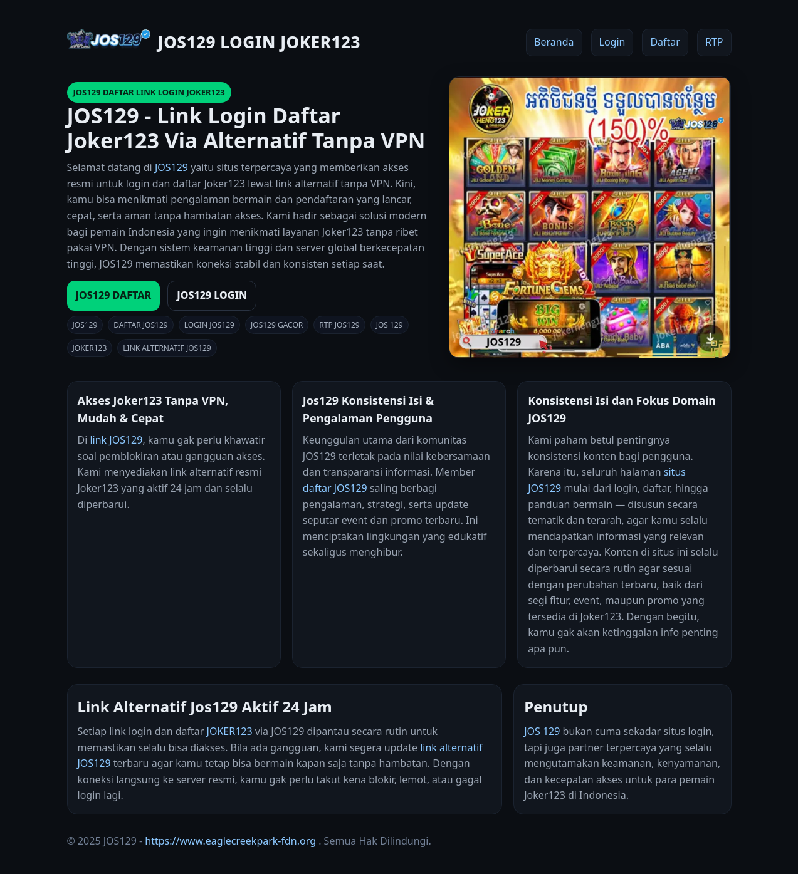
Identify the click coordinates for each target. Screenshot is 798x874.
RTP (714, 42)
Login (612, 42)
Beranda (554, 42)
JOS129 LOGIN (212, 295)
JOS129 (171, 167)
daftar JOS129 (335, 488)
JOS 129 (542, 731)
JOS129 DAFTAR (114, 295)
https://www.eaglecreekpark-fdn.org (230, 841)
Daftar (665, 42)
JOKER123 (230, 731)
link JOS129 (116, 440)
